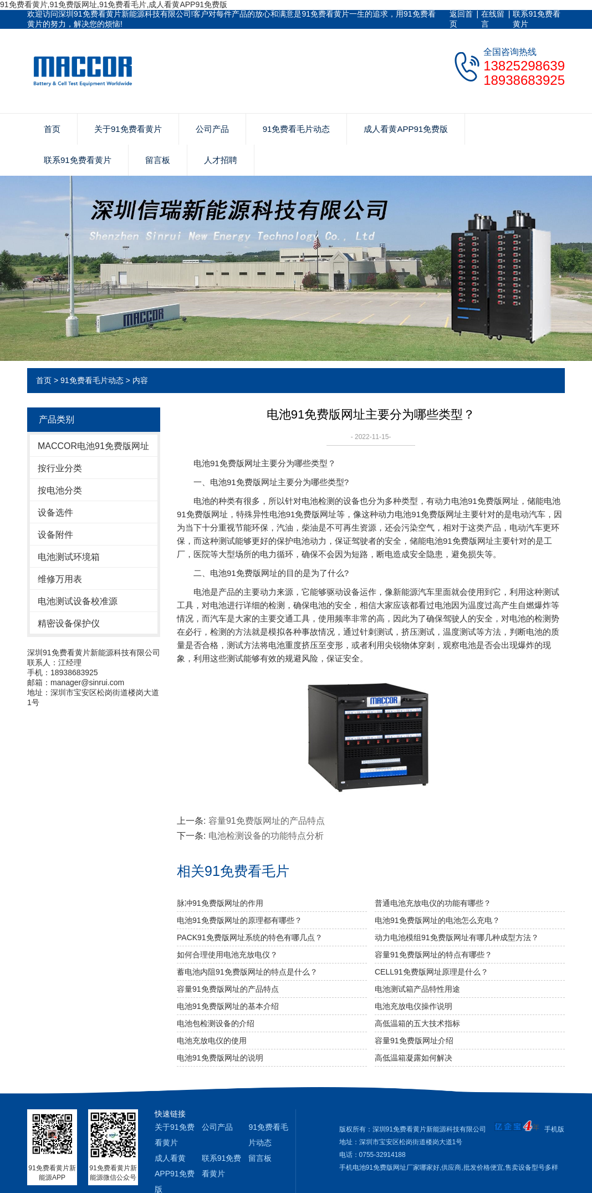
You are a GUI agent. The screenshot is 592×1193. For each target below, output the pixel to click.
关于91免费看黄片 (128, 129)
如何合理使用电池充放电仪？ (227, 954)
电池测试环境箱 (69, 557)
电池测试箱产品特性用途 (417, 989)
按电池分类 (60, 490)
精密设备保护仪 (69, 623)
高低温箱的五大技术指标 (417, 1023)
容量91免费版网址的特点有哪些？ (433, 954)
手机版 (554, 1129)
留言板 (157, 160)
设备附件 (55, 534)
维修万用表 (60, 579)
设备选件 (55, 512)
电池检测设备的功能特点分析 (266, 835)
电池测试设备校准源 (78, 601)
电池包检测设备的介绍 (215, 1023)
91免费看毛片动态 (296, 129)
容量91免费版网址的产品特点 (266, 820)
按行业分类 (60, 468)
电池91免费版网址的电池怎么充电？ (437, 920)
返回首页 (461, 18)
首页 (52, 129)
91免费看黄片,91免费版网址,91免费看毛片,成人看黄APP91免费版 (113, 4)
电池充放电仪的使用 (212, 1040)
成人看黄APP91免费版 (406, 129)
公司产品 (212, 129)
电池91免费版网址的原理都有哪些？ (239, 920)
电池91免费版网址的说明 (220, 1057)
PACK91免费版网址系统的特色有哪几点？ (250, 937)
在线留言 (492, 18)
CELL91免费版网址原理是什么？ (431, 971)
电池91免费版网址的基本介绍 (228, 1006)
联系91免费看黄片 (536, 18)
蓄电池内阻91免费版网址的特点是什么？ (247, 971)
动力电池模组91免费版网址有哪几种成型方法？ (457, 937)
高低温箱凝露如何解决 (413, 1057)
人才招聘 (220, 160)
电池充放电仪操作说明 (413, 1006)
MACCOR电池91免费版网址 (93, 446)
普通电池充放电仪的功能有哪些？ (433, 903)
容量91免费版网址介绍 (414, 1040)
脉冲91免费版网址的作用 (220, 903)
